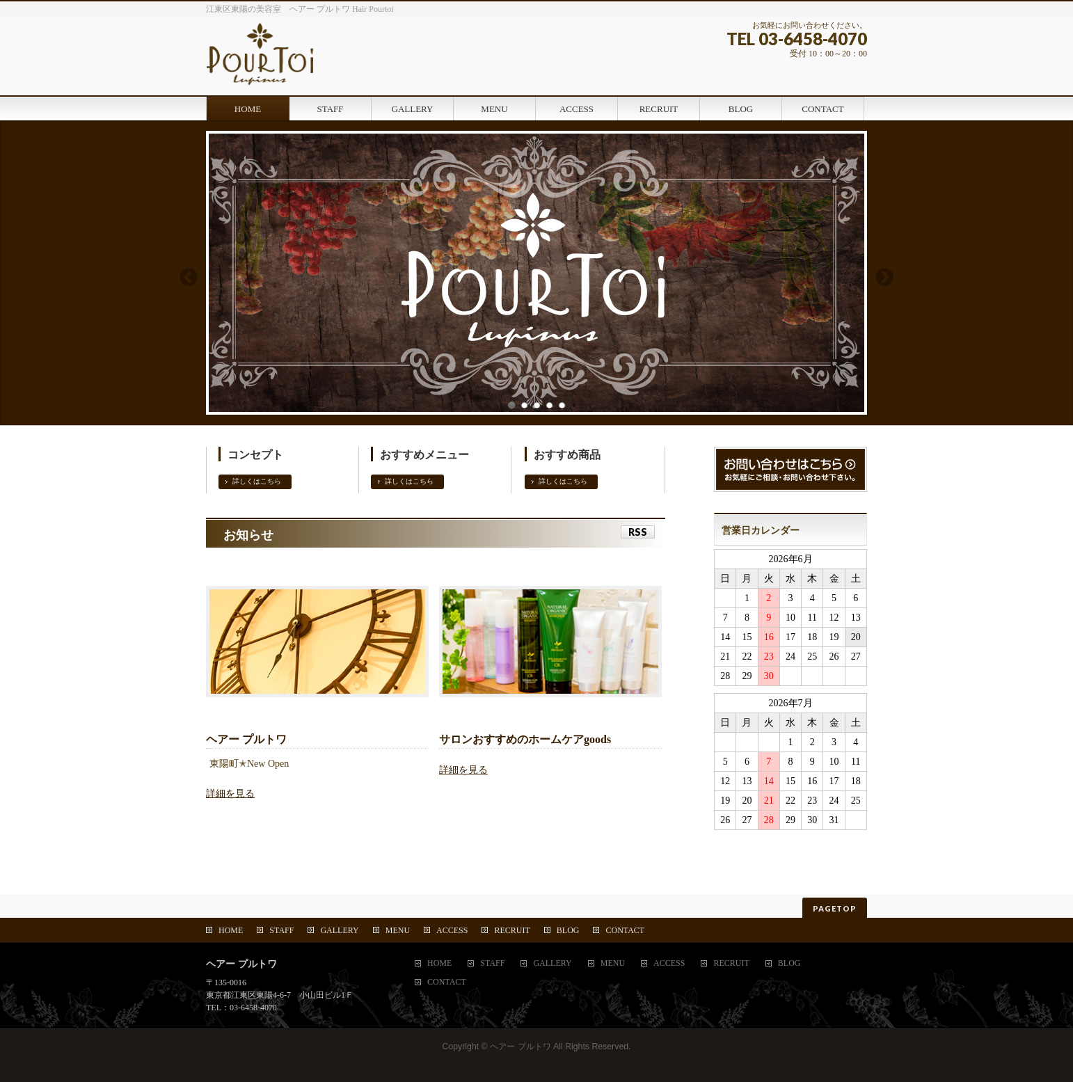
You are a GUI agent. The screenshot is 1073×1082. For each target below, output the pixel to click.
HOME (230, 930)
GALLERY (339, 930)
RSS (637, 532)
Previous (188, 277)
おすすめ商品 (567, 455)
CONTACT (624, 930)
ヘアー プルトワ (520, 1046)
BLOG (568, 930)
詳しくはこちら (256, 481)
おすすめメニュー (424, 455)
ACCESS (452, 930)
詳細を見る (230, 793)
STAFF (281, 930)
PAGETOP (835, 908)
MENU (398, 930)
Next (885, 277)
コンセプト (255, 455)
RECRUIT (512, 930)
